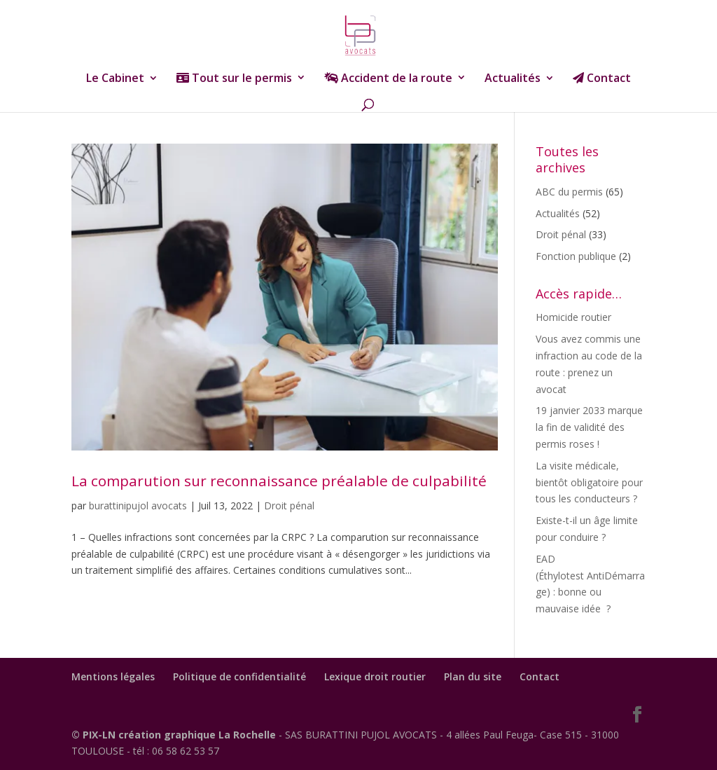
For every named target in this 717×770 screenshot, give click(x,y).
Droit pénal (289, 505)
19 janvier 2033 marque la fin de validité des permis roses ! (589, 427)
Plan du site (472, 676)
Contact (602, 78)
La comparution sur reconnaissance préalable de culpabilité (279, 480)
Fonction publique (576, 256)
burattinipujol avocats (138, 505)
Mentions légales (113, 676)
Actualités (513, 79)
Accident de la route (388, 78)
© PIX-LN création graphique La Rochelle (175, 734)
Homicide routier (573, 317)
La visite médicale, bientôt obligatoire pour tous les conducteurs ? (589, 482)
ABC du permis (569, 191)
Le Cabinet (115, 79)
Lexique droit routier (375, 676)
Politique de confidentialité (239, 676)
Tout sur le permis (234, 78)
